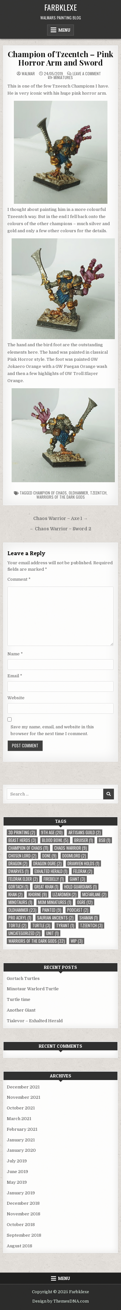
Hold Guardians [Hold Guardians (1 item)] (80, 887)
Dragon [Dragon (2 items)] (17, 863)
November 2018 (23, 1213)
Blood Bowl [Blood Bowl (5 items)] (55, 840)
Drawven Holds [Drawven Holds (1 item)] (83, 863)
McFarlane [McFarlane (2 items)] (94, 894)
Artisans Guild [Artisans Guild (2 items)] (84, 832)
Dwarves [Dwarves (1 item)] (18, 871)
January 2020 (21, 1150)
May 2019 (17, 1182)
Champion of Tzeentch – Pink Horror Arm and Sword (61, 58)
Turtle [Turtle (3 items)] (41, 925)
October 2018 (21, 1224)
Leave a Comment (87, 74)
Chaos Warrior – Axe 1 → (60, 518)
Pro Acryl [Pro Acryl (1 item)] (19, 918)
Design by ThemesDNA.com (60, 1301)
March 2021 (19, 1118)
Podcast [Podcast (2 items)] (77, 910)
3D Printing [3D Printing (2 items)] (21, 832)
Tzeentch (98, 492)
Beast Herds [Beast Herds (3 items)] (22, 840)
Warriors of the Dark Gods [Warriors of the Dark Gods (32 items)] (36, 941)
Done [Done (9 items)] (49, 856)
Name (15, 653)
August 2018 (19, 1245)
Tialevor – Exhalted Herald (35, 1020)
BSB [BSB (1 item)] (104, 840)
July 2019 (17, 1161)
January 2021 (21, 1140)
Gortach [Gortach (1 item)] (18, 887)
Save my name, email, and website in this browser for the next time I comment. (52, 730)
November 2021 (23, 1097)
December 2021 (23, 1087)
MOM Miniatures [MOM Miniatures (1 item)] (54, 902)
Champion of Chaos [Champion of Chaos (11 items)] (28, 848)
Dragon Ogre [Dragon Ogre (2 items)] (47, 863)
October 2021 (21, 1108)
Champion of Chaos (50, 492)
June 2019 (17, 1171)
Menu (64, 30)
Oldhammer (78, 492)
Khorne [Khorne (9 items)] (37, 894)
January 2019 (21, 1192)
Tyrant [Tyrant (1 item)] (65, 925)
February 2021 (22, 1129)
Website (16, 697)
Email (14, 675)
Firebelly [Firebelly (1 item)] (54, 879)
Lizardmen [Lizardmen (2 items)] (64, 894)
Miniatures (63, 77)
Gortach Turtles (23, 978)
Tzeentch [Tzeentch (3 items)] (91, 925)
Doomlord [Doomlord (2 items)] (74, 856)
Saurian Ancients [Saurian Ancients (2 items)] (55, 918)
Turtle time (18, 999)
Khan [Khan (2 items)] (15, 894)
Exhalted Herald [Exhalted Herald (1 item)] (51, 871)
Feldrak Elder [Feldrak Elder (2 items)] (23, 879)
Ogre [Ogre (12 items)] (85, 902)
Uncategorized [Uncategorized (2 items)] (24, 933)
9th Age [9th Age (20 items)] (52, 832)
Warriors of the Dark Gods (60, 497)
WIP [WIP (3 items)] (77, 941)
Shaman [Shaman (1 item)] (88, 918)
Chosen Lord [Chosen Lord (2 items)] (22, 856)
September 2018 (24, 1235)
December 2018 (23, 1203)
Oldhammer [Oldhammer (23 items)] (22, 910)
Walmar (28, 74)
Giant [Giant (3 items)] (77, 879)
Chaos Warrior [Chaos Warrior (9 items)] (70, 848)
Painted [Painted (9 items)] (51, 910)
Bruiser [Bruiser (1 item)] (83, 840)
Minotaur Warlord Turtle (33, 988)
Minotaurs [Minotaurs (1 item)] (20, 902)
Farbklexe (60, 7)
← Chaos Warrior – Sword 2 (61, 528)
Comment (19, 579)
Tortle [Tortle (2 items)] (17, 925)
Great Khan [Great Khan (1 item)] (46, 887)
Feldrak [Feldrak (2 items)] (82, 871)
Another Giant (21, 1010)
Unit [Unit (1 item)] (52, 933)
